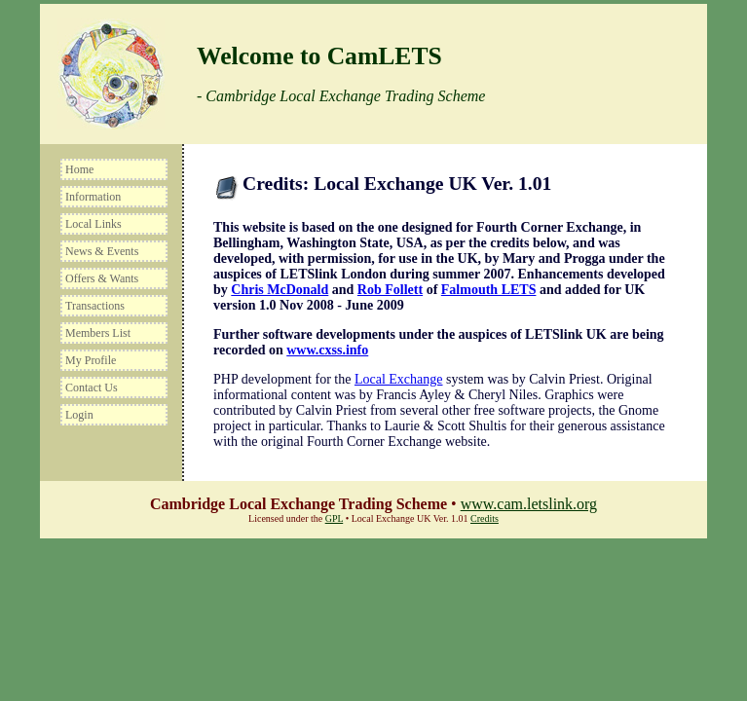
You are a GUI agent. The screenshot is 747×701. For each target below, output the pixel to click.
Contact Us (91, 387)
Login (79, 415)
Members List (98, 333)
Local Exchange (399, 379)
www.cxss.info (327, 350)
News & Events (101, 251)
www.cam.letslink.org (529, 504)
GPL (334, 518)
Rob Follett (390, 289)
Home (79, 169)
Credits (484, 518)
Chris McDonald (279, 289)
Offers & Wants (101, 278)
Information (93, 196)
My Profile (90, 360)
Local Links (93, 224)
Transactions (95, 306)
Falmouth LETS (489, 289)
